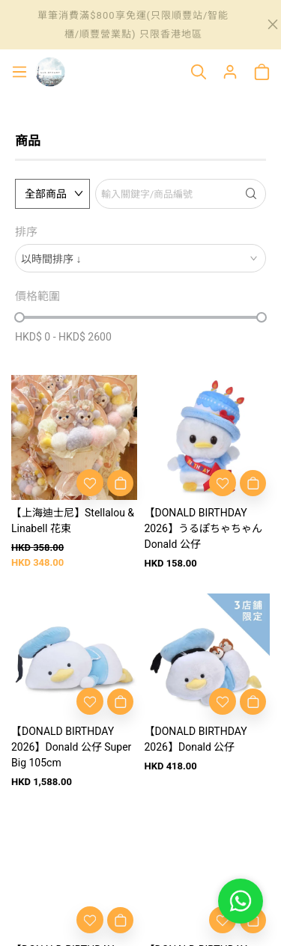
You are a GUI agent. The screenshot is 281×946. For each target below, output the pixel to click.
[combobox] (140, 258)
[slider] (19, 317)
